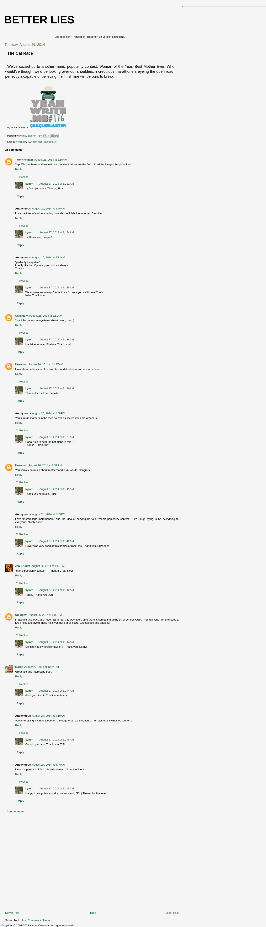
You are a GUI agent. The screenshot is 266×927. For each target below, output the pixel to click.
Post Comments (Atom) (36, 920)
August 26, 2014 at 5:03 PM (45, 614)
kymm (29, 183)
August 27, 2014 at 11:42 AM (56, 541)
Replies (23, 176)
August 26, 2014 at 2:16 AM (50, 159)
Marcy (19, 666)
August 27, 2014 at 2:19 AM (48, 715)
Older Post (172, 912)
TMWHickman (24, 159)
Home (92, 912)
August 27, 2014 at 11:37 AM (56, 437)
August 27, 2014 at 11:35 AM (56, 287)
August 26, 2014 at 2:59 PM (48, 514)
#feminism (21, 141)
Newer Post (12, 912)
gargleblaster (50, 141)
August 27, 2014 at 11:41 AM (56, 489)
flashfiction (36, 141)
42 (28, 141)
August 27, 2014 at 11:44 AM (56, 642)
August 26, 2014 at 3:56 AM (48, 208)
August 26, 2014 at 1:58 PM (48, 413)
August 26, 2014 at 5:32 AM (48, 257)
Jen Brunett (22, 566)
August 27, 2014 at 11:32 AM (56, 183)
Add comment (16, 811)
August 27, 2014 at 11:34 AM (56, 232)
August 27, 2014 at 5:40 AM (48, 764)
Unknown (21, 364)
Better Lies (39, 20)
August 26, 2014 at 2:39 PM (45, 465)
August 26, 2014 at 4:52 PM (47, 566)
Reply (18, 169)
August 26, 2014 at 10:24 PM (41, 666)
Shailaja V (21, 315)
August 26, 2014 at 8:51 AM (45, 315)
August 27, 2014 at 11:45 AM (56, 739)
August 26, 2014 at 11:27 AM (46, 364)
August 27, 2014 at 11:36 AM (56, 339)
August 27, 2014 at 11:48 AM (56, 788)
